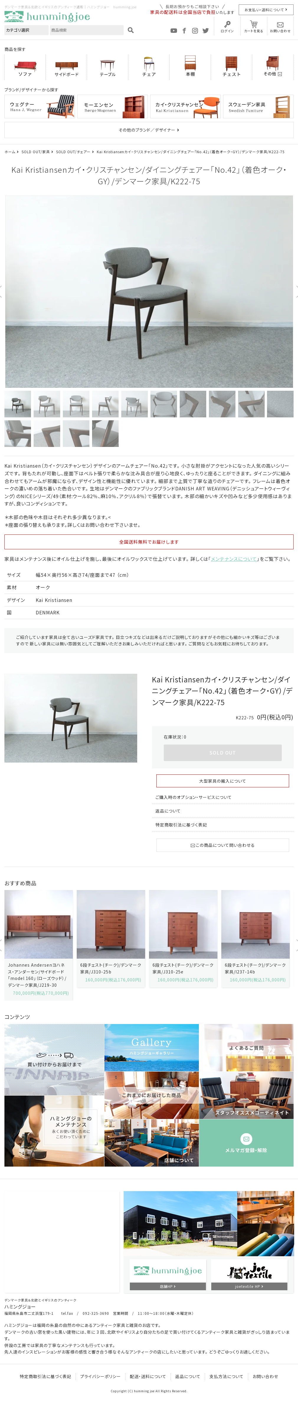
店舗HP (166, 1286)
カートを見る (253, 30)
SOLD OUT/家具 (36, 151)
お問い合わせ (280, 30)
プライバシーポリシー (100, 1376)
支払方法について (226, 1376)
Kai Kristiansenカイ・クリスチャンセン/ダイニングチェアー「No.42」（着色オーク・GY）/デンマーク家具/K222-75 (191, 151)
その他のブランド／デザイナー (147, 130)
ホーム (9, 151)
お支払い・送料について (264, 9)
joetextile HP (248, 1286)
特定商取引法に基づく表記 (181, 825)
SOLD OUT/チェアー (73, 151)
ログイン (227, 30)
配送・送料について (148, 1376)
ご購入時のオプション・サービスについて (193, 797)
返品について (168, 811)
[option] (149, 292)
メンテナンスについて (234, 558)
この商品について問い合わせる (223, 845)
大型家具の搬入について (222, 781)
